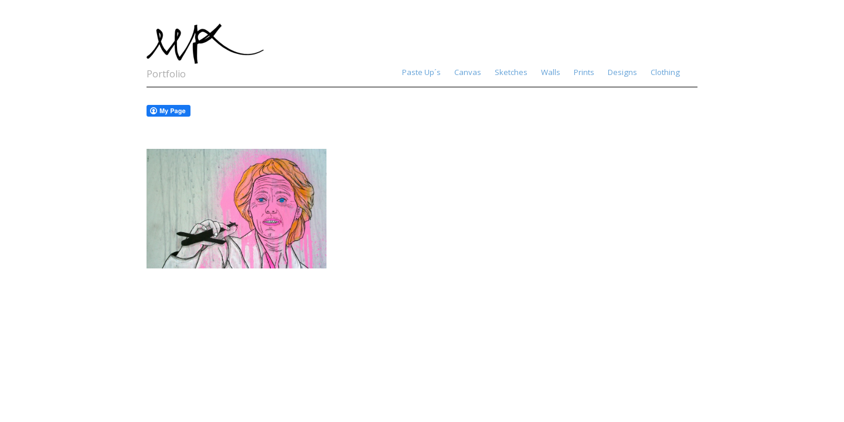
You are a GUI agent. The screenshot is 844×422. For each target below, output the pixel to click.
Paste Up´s (421, 72)
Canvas (467, 72)
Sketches (511, 72)
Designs (622, 72)
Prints (584, 72)
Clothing (665, 72)
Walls (550, 72)
